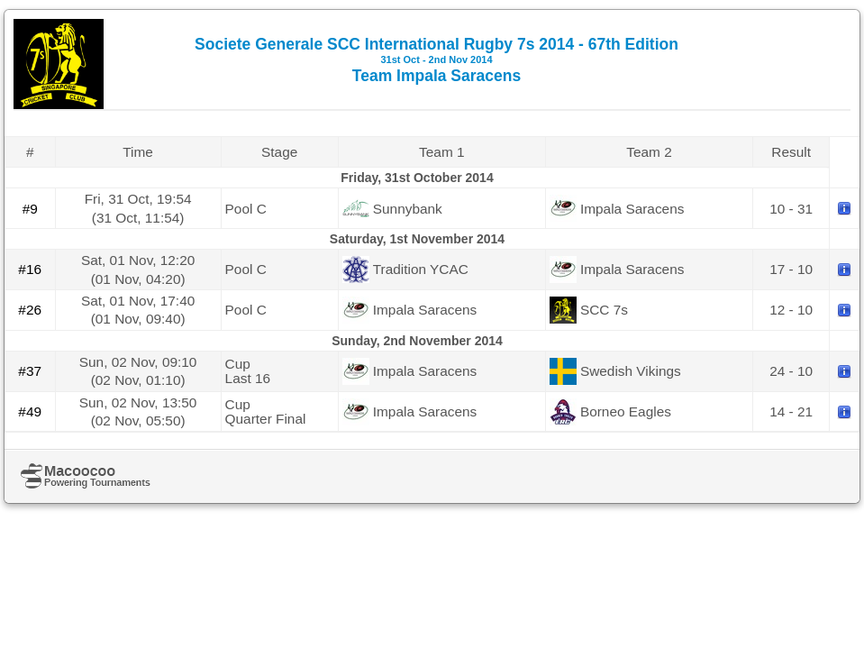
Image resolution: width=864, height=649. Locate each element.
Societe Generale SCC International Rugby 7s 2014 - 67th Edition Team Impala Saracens (436, 60)
